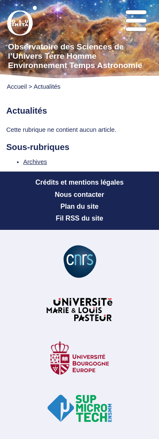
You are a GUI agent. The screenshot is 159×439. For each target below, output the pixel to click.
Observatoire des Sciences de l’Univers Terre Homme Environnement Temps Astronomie (75, 56)
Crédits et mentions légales (79, 182)
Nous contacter (79, 194)
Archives (35, 161)
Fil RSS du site (79, 218)
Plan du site (80, 206)
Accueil (17, 86)
